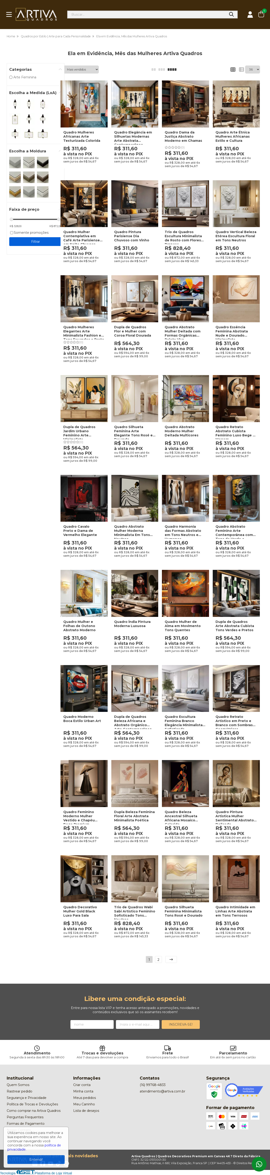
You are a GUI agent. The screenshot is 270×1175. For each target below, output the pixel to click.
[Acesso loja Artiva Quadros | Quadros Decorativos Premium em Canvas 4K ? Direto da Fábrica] (250, 14)
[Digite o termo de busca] (147, 14)
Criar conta (82, 1085)
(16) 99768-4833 (153, 1085)
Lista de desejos (86, 1111)
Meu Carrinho (84, 1104)
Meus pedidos (84, 1098)
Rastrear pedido (19, 1091)
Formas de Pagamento (26, 1124)
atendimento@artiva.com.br (162, 1091)
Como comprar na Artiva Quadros (34, 1111)
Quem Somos (18, 1085)
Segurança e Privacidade (26, 1098)
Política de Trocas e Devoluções (32, 1104)
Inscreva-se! (181, 1024)
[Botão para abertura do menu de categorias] (9, 14)
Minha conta (83, 1091)
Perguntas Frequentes (25, 1117)
